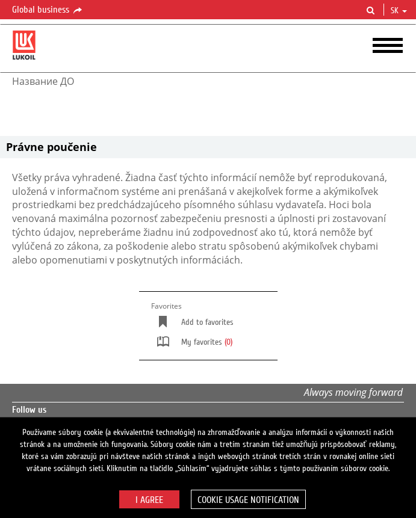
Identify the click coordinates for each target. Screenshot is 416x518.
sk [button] (399, 11)
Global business (48, 10)
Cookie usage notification (248, 500)
